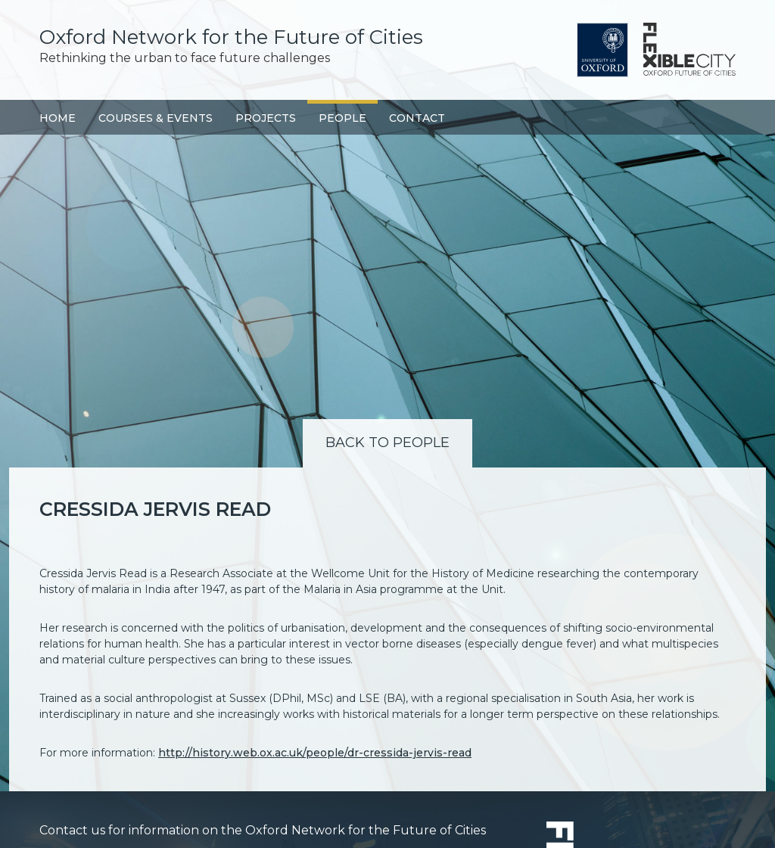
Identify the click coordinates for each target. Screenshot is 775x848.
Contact (417, 118)
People (342, 118)
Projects (265, 118)
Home (57, 118)
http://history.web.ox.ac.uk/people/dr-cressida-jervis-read (315, 752)
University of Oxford (602, 50)
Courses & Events (155, 118)
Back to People (387, 442)
